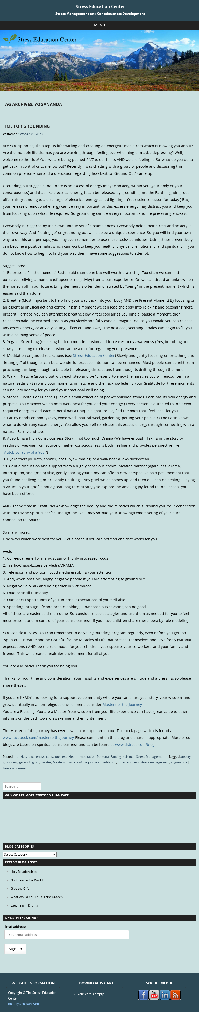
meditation (87, 756)
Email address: (15, 926)
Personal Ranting (109, 756)
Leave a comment (16, 768)
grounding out (29, 762)
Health (73, 756)
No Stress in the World (27, 880)
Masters (59, 762)
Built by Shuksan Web (23, 1004)
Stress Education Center (100, 6)
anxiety (22, 756)
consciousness (56, 756)
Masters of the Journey (122, 704)
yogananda (179, 762)
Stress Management (150, 756)
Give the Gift (20, 888)
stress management (154, 762)
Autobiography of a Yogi (25, 452)
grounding (10, 762)
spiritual (128, 756)
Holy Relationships (24, 871)
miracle (123, 762)
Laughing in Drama (24, 905)
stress (134, 762)
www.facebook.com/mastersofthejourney (38, 737)
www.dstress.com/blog (134, 744)
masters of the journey (82, 762)
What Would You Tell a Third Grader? (37, 897)
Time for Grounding (26, 126)
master (46, 762)
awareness (37, 756)
